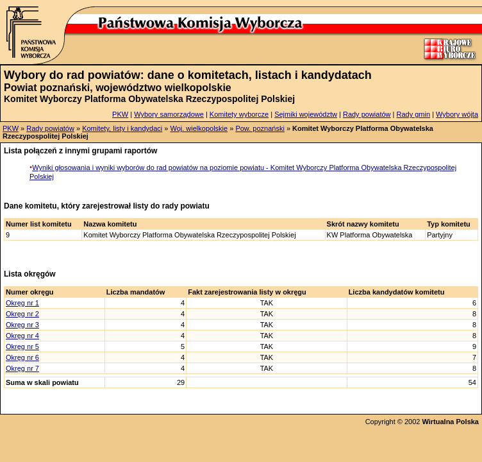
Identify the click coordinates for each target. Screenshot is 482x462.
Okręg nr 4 (22, 335)
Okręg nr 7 (22, 368)
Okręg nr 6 (22, 357)
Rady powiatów (367, 114)
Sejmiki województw (305, 114)
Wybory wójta (457, 114)
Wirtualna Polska (450, 421)
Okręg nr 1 (22, 303)
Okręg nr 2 (22, 314)
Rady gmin (414, 114)
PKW (120, 114)
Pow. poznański (259, 128)
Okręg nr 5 (22, 346)
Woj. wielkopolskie (199, 128)
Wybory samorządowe (169, 114)
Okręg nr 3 (22, 325)
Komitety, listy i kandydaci (122, 128)
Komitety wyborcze (239, 114)
